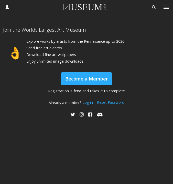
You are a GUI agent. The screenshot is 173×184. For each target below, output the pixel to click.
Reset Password (110, 102)
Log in (87, 102)
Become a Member (86, 79)
